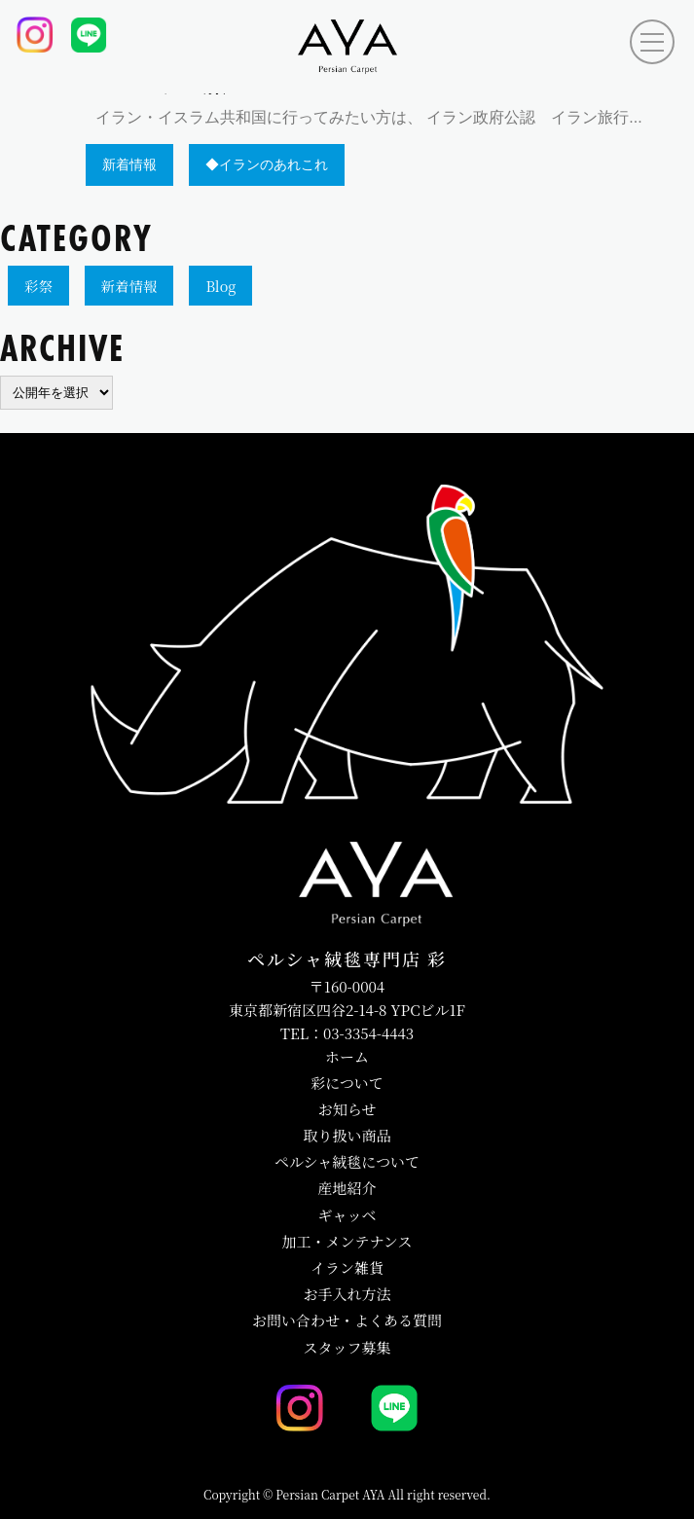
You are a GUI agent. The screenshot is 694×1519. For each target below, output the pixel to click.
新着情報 (129, 285)
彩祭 (38, 285)
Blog (220, 285)
